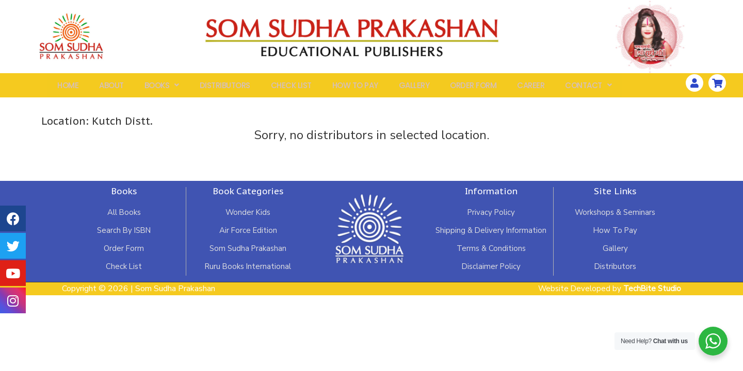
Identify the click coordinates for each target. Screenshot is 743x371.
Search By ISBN (124, 235)
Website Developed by (607, 294)
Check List (291, 87)
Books (161, 87)
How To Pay (355, 87)
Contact (588, 87)
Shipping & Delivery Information (491, 235)
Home (67, 87)
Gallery (414, 87)
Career (530, 87)
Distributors (225, 87)
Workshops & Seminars (615, 217)
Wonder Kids (247, 217)
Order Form (473, 87)
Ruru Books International (248, 272)
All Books (124, 217)
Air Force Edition (248, 235)
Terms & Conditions (491, 254)
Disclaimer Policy (491, 272)
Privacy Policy (491, 217)
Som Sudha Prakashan (248, 254)
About (111, 87)
